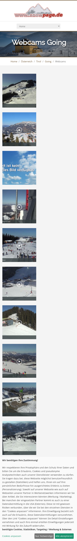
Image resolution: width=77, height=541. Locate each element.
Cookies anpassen (11, 536)
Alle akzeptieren (64, 536)
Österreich (26, 61)
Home (14, 61)
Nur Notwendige (44, 536)
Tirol (38, 61)
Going (48, 61)
